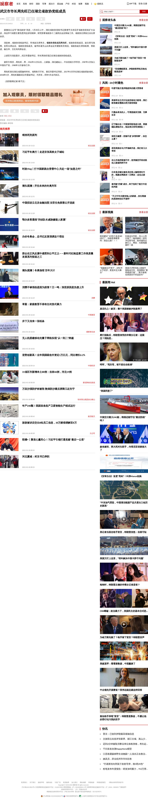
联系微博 (66, 782)
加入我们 (74, 782)
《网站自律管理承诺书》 (116, 782)
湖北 (6, 116)
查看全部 (143, 20)
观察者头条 (90, 332)
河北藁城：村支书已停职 (35, 456)
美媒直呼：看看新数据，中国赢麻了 (117, 663)
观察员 (99, 4)
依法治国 (91, 146)
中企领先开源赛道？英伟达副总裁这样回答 (121, 690)
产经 (67, 4)
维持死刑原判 (29, 135)
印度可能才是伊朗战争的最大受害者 (127, 88)
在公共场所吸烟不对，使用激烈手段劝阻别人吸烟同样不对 (129, 161)
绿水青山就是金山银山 (86, 399)
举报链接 (91, 782)
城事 (80, 4)
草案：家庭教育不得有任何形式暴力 (42, 304)
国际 (38, 4)
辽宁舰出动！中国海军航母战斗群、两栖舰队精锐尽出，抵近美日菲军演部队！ (129, 125)
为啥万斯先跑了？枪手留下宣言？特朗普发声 (130, 59)
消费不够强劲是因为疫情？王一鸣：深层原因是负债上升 (53, 287)
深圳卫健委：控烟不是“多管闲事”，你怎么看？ (129, 137)
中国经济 (91, 366)
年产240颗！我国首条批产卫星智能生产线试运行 (48, 405)
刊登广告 (58, 782)
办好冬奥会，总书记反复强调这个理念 (43, 236)
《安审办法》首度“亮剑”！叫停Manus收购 (130, 37)
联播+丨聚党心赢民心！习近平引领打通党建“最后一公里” (53, 439)
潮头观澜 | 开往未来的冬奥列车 (39, 185)
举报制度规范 (101, 782)
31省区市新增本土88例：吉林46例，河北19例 (47, 371)
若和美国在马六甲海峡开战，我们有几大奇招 (129, 149)
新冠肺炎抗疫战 (89, 383)
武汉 (10, 116)
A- (26, 23)
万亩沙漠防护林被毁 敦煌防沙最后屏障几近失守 (48, 388)
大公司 (92, 433)
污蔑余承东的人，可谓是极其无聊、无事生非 (129, 113)
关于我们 (33, 782)
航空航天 (91, 416)
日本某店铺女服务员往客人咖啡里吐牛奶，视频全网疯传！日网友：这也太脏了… (128, 175)
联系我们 (24, 782)
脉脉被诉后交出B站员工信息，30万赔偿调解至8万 (49, 422)
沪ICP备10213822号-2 (28, 787)
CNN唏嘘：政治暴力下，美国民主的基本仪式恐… (124, 611)
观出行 (52, 4)
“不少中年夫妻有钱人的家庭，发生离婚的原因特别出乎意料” (128, 197)
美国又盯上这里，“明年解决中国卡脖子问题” (130, 48)
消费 (93, 298)
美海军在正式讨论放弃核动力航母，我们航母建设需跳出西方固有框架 (129, 101)
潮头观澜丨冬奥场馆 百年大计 (38, 270)
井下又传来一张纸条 (33, 321)
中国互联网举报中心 (71, 796)
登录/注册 (143, 3)
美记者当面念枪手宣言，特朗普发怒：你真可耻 (123, 532)
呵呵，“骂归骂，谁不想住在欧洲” (116, 364)
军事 (44, 4)
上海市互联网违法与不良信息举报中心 (93, 796)
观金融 (60, 4)
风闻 (25, 4)
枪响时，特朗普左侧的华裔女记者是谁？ (120, 584)
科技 (74, 4)
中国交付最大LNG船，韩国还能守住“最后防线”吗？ (129, 26)
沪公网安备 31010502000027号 (52, 796)
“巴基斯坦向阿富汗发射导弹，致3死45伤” (123, 764)
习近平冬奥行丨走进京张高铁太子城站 (43, 151)
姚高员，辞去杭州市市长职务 (117, 759)
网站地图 (83, 782)
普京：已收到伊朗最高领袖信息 (118, 734)
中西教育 (91, 315)
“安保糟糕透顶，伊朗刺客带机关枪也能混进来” (130, 70)
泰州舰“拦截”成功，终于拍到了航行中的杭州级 (129, 185)
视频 (87, 4)
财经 (31, 4)
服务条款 (49, 782)
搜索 (144, 11)
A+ (31, 23)
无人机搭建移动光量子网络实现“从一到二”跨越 (48, 338)
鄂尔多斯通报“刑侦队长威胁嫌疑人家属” (44, 219)
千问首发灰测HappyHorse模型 (117, 749)
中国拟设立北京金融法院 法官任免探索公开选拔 (48, 202)
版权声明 (41, 782)
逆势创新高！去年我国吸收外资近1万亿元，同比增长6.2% (53, 355)
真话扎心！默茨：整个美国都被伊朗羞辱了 (121, 308)
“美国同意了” (106, 391)
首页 (18, 4)
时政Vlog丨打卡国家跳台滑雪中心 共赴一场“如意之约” (51, 168)
